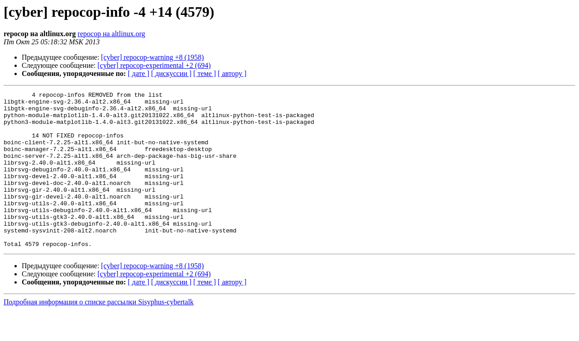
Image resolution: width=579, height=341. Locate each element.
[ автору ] (232, 73)
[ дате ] (138, 73)
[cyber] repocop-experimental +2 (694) (154, 65)
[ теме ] (204, 73)
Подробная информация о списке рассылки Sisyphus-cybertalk (99, 333)
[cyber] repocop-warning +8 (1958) (152, 57)
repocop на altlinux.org (111, 34)
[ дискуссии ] (171, 73)
